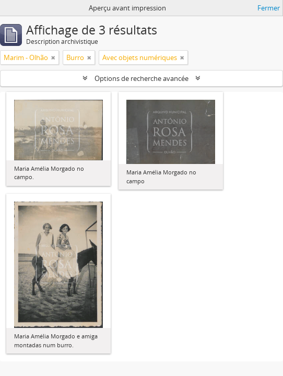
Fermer (268, 8)
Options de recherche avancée (141, 78)
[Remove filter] (53, 57)
